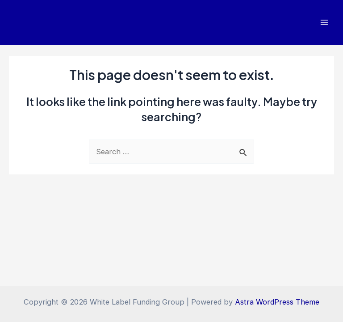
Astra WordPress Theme (277, 301)
